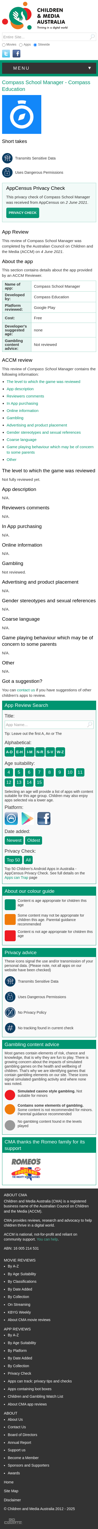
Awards (14, 1473)
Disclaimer (12, 1500)
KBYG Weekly (19, 1312)
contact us (26, 690)
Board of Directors (22, 1435)
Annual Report (19, 1442)
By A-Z (13, 1266)
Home (9, 1482)
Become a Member (23, 1458)
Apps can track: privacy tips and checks (40, 1381)
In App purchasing (22, 403)
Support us (17, 1450)
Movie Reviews (20, 1260)
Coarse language (22, 439)
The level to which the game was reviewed (43, 381)
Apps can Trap (16, 877)
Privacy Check (19, 1373)
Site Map (11, 1491)
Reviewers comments (25, 396)
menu (53, 68)
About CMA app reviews (27, 1404)
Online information (23, 410)
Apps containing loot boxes (29, 1389)
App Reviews (17, 1329)
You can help (47, 1239)
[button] (49, 68)
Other (12, 459)
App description (20, 389)
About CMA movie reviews (29, 1320)
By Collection (18, 1297)
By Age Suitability (22, 1274)
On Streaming (19, 1304)
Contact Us (17, 1427)
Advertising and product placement (37, 425)
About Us (15, 1419)
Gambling (15, 418)
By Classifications (22, 1281)
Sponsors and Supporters (28, 1465)
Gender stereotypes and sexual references (44, 432)
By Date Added (20, 1289)
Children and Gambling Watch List (35, 1396)
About (11, 1413)
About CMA (15, 1195)
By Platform (17, 1351)
